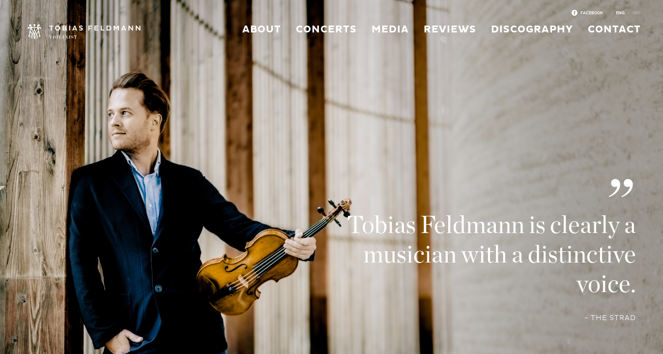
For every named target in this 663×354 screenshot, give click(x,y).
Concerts (326, 29)
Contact (614, 29)
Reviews (450, 29)
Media (390, 29)
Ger (637, 13)
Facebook (591, 13)
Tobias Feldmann (84, 32)
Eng (620, 13)
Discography (532, 29)
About (261, 29)
